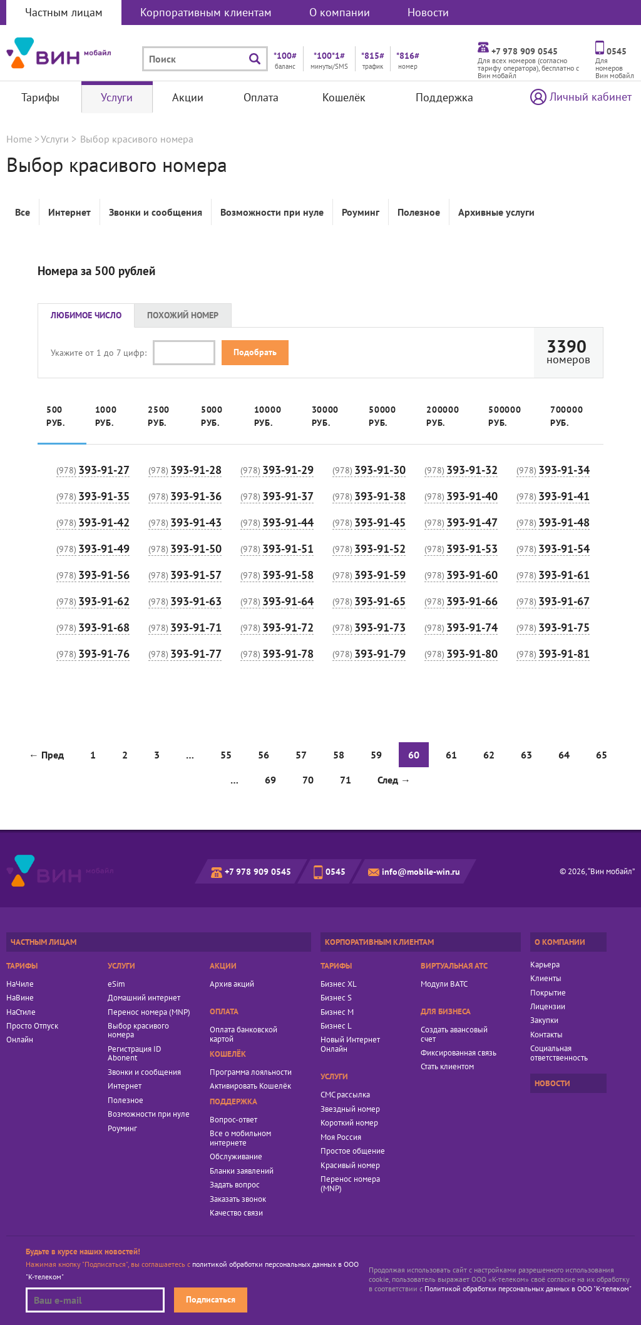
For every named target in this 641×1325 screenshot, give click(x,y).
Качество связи (236, 1213)
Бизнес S (336, 998)
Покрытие (548, 993)
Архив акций (232, 984)
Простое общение (352, 1151)
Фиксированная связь (458, 1053)
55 (226, 754)
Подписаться (210, 1299)
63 (526, 754)
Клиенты (546, 978)
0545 (336, 871)
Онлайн (19, 1039)
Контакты (546, 1034)
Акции (187, 97)
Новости (428, 12)
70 (308, 779)
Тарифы (40, 97)
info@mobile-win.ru (421, 871)
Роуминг (360, 212)
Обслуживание (236, 1156)
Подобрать (255, 352)
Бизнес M (337, 1012)
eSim (116, 984)
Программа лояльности (251, 1072)
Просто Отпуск (32, 1026)
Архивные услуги (496, 212)
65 (601, 754)
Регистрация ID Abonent (135, 1054)
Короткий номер (349, 1123)
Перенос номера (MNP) (149, 1012)
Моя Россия (340, 1137)
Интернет (69, 212)
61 (451, 754)
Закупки (544, 1020)
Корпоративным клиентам (206, 12)
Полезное (418, 212)
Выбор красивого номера (138, 1031)
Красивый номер (350, 1165)
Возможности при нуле (272, 212)
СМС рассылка (345, 1095)
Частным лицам (64, 12)
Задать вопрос (235, 1185)
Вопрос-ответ (233, 1120)
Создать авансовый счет (454, 1034)
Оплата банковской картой (243, 1034)
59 (376, 754)
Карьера (545, 964)
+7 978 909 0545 (258, 871)
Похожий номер (182, 315)
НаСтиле (21, 1012)
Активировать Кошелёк (250, 1086)
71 (345, 779)
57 (301, 754)
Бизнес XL (338, 984)
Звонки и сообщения (155, 212)
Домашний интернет (144, 998)
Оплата (261, 97)
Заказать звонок (238, 1199)
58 (338, 754)
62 (489, 754)
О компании (339, 12)
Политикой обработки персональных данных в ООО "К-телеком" (528, 1288)
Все (22, 212)
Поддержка (444, 97)
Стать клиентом (447, 1066)
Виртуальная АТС (454, 965)
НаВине (20, 998)
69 (270, 779)
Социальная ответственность (559, 1053)
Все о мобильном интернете (240, 1138)
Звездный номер (350, 1109)
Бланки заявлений (242, 1171)
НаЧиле (20, 984)
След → (394, 779)
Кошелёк (344, 97)
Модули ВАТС (444, 984)
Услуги (117, 97)
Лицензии (547, 1006)
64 (564, 754)
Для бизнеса (446, 1011)
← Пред (46, 754)
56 (263, 754)
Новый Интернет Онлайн (350, 1044)
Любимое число (86, 315)
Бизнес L (336, 1026)
